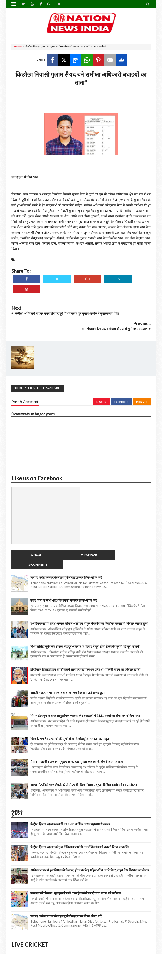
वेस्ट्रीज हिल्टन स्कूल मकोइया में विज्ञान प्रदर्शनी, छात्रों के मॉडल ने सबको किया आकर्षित (79, 837)
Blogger (142, 402)
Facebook (121, 402)
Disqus (101, 402)
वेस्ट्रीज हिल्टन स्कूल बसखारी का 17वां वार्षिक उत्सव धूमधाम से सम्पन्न (70, 814)
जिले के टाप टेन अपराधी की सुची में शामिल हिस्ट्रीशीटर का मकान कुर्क (70, 729)
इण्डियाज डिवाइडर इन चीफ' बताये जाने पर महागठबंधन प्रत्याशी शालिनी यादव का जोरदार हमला (85, 660)
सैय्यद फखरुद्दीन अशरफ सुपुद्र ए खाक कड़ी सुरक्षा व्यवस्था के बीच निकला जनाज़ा (76, 752)
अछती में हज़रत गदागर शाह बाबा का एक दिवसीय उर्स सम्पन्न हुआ (67, 683)
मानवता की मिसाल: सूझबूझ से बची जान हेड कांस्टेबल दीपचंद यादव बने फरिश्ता (75, 883)
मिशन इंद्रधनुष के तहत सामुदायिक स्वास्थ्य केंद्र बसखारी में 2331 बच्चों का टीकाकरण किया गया (85, 706)
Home (18, 46)
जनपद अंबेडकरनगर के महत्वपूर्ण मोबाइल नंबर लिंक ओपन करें (66, 567)
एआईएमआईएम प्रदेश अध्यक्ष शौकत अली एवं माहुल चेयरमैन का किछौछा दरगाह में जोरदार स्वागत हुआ (89, 614)
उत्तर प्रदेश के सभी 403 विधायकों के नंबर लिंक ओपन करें (63, 590)
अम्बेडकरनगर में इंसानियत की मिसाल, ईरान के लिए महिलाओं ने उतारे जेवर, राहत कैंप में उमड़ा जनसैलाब (89, 860)
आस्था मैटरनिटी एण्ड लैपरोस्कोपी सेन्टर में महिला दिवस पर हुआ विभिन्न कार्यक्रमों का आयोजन (83, 775)
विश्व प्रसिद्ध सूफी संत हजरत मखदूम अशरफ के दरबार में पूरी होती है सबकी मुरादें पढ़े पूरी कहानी (85, 636)
